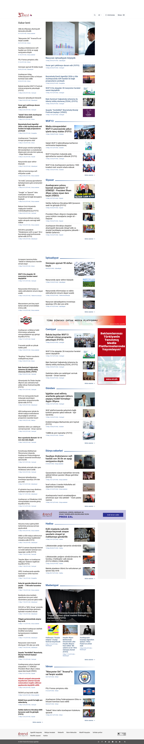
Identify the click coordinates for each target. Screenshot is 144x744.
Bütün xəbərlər (89, 175)
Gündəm (50, 388)
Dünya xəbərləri (54, 450)
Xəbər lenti (24, 22)
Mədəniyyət (52, 585)
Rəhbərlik (61, 732)
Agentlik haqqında (36, 732)
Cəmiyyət (51, 329)
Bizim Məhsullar (72, 732)
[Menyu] (121, 15)
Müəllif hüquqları (84, 732)
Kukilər (45, 735)
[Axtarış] (95, 15)
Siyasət (50, 180)
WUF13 (50, 121)
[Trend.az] (25, 15)
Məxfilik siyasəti (35, 735)
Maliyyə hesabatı (50, 732)
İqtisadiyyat (52, 257)
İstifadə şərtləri (97, 732)
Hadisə (49, 523)
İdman (49, 666)
